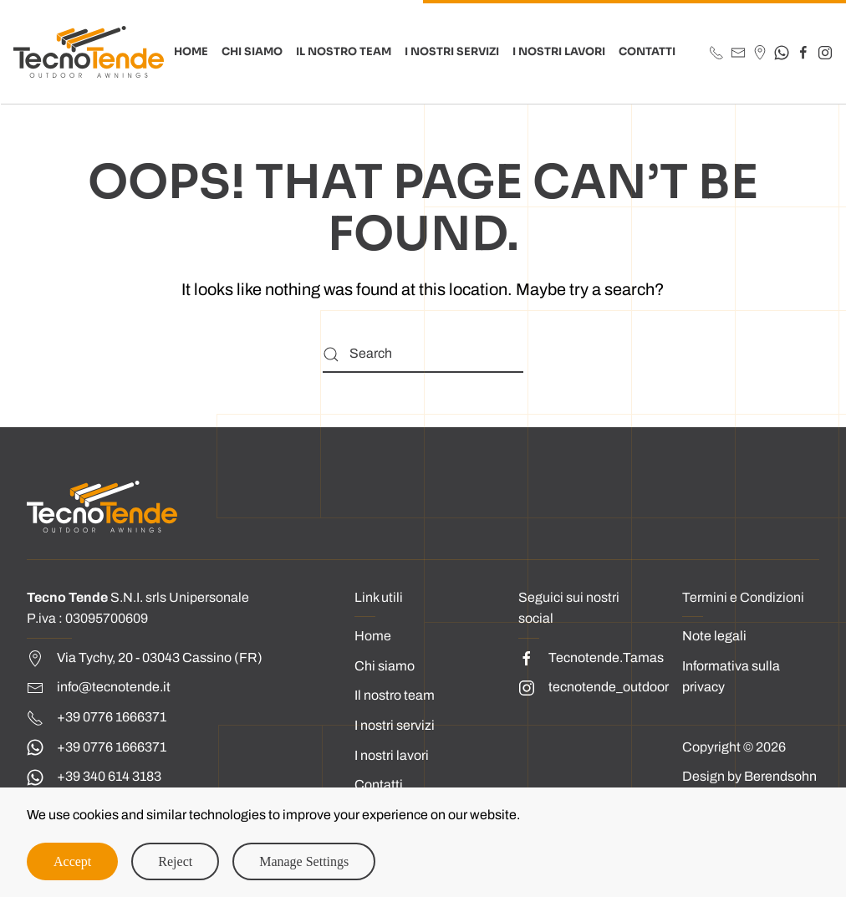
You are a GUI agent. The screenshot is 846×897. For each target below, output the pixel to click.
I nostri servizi (394, 725)
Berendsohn (780, 776)
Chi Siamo (252, 52)
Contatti (378, 784)
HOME (191, 52)
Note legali (714, 636)
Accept (72, 861)
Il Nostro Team (343, 52)
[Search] (423, 354)
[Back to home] (88, 51)
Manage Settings (304, 861)
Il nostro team (394, 695)
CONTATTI (647, 52)
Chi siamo (384, 666)
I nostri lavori (391, 755)
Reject (175, 861)
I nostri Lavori (558, 52)
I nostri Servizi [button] (452, 52)
